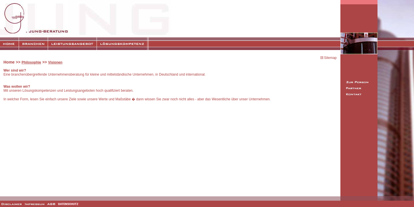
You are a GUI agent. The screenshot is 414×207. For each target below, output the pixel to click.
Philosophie (31, 62)
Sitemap (330, 58)
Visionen (55, 62)
